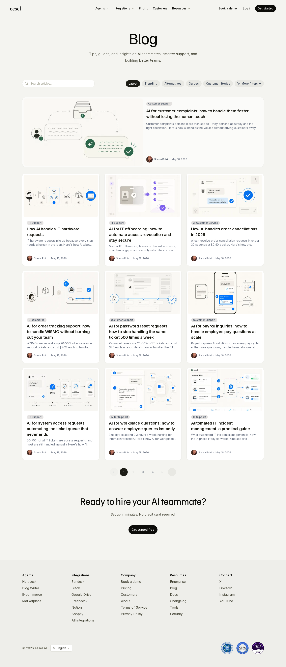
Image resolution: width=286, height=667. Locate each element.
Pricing (143, 8)
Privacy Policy (132, 614)
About (125, 601)
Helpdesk (29, 582)
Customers (160, 8)
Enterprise (178, 582)
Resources (181, 8)
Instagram (227, 594)
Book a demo (228, 8)
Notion (77, 607)
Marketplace (31, 601)
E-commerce (32, 594)
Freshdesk (79, 601)
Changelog (178, 601)
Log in (247, 8)
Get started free (143, 529)
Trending (151, 83)
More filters (249, 83)
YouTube (226, 601)
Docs (174, 594)
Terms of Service (134, 607)
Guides (194, 83)
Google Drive (81, 594)
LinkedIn (225, 588)
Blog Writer (30, 588)
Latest (132, 83)
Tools (174, 607)
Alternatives (173, 83)
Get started (266, 8)
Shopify (77, 614)
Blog (173, 588)
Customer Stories (218, 83)
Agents (102, 8)
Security (176, 614)
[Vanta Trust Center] (258, 648)
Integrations (124, 8)
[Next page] (172, 472)
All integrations (83, 620)
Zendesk (78, 582)
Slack (76, 588)
